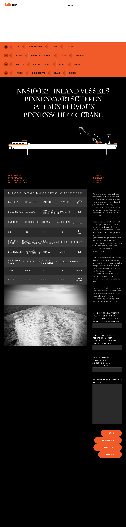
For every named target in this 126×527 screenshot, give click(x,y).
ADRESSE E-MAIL (101, 363)
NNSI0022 (71, 47)
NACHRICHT (99, 382)
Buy (17, 47)
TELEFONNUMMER (102, 343)
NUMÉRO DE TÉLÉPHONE (105, 341)
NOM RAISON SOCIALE (105, 319)
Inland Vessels (35, 47)
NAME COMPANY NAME (106, 313)
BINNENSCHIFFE (38, 73)
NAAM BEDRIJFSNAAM (106, 316)
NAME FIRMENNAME (106, 321)
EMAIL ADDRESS (101, 357)
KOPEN (19, 55)
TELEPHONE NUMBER (103, 335)
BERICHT (107, 379)
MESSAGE (97, 379)
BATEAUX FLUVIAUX (41, 64)
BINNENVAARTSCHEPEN (41, 55)
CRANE (54, 47)
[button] (71, 5)
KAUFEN (19, 73)
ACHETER (20, 64)
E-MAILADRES (99, 360)
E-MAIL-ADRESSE (101, 366)
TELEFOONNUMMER (102, 338)
